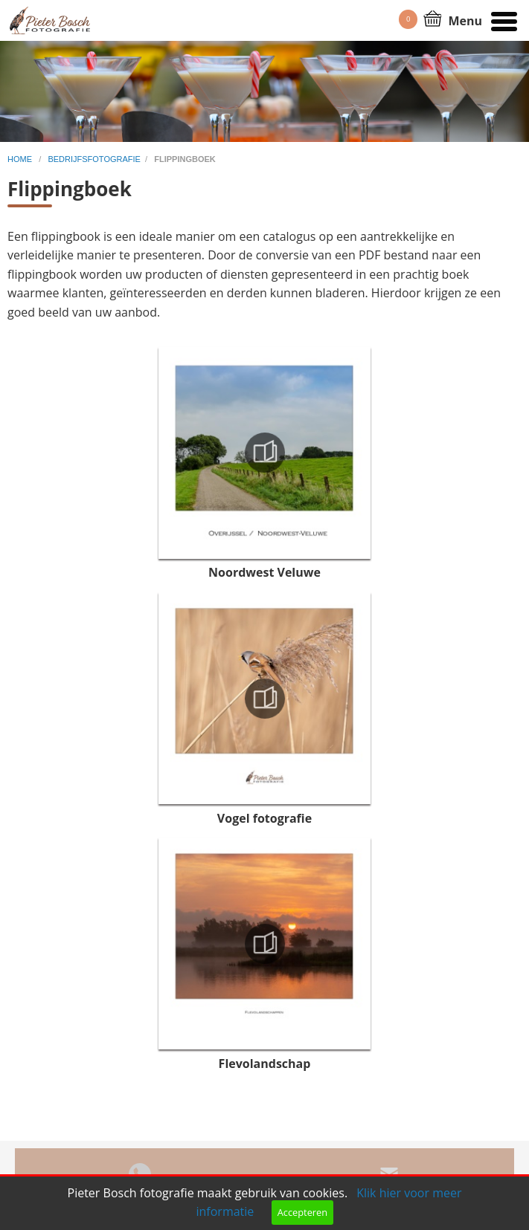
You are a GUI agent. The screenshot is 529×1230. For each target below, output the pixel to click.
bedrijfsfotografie (94, 159)
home (20, 159)
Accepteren (302, 1212)
